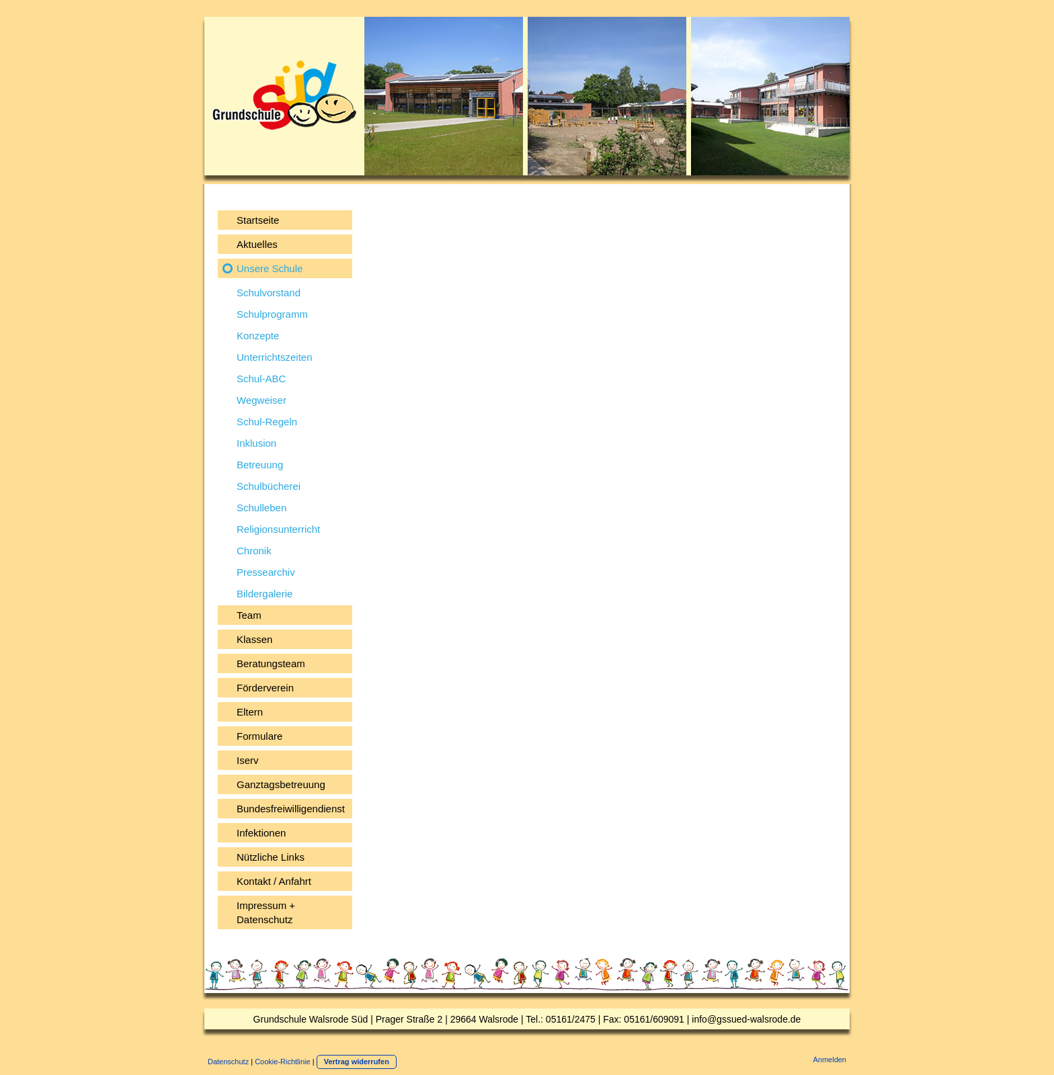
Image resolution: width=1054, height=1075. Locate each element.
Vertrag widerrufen (356, 1062)
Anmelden (829, 1060)
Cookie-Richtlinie (283, 1062)
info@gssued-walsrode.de (746, 1019)
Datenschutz (228, 1062)
